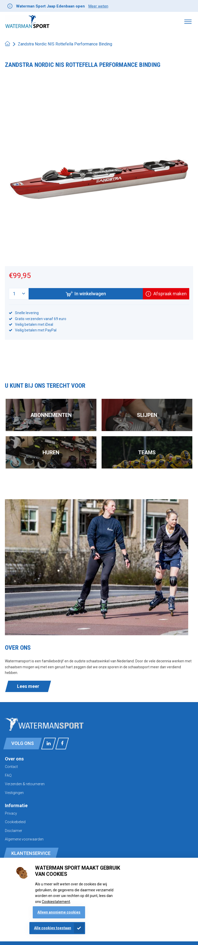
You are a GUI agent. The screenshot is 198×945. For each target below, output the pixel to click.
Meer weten (98, 6)
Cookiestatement (56, 902)
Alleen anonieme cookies (58, 912)
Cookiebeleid (15, 822)
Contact (11, 767)
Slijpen (147, 415)
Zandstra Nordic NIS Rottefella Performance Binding (65, 44)
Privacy (11, 813)
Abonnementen (51, 415)
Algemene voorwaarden (24, 839)
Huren (51, 452)
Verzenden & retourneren (25, 784)
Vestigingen (14, 793)
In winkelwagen (86, 294)
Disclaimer (13, 831)
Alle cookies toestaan (52, 928)
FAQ (8, 775)
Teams (147, 452)
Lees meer (28, 686)
